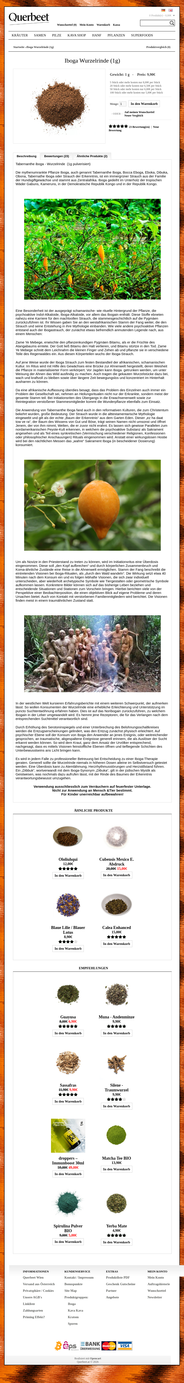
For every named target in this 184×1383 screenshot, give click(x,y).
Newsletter (155, 1296)
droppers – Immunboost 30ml (68, 1160)
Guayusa (68, 1016)
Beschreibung (26, 155)
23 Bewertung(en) (138, 126)
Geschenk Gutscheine (120, 1283)
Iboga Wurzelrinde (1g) (40, 47)
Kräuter (20, 35)
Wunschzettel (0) (67, 24)
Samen (40, 35)
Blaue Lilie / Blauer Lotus (68, 929)
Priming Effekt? (34, 1316)
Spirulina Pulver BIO (68, 1227)
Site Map (70, 1290)
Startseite (18, 47)
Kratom (73, 1316)
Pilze (56, 35)
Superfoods (142, 35)
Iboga (72, 1303)
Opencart (95, 1357)
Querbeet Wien (33, 1277)
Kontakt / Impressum (79, 1277)
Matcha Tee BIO (116, 1157)
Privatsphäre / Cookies (38, 1290)
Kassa (116, 24)
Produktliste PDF (118, 1277)
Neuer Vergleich (133, 115)
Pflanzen (116, 35)
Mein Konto (87, 24)
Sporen (73, 1323)
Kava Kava (75, 1310)
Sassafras (68, 1084)
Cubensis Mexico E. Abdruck (116, 861)
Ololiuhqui (68, 858)
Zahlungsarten (33, 1310)
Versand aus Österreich (39, 1283)
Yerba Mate (116, 1225)
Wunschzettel (157, 1290)
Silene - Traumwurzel (117, 1087)
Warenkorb (103, 24)
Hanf (96, 35)
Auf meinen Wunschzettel (139, 112)
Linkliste (29, 1303)
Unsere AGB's (32, 1296)
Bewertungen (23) (56, 155)
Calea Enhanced (116, 927)
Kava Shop (77, 35)
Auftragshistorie (159, 1283)
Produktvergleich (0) (158, 47)
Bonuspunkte (73, 1283)
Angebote (112, 1296)
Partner (111, 1290)
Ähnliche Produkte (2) (92, 155)
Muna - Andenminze (116, 1016)
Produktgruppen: (76, 1296)
